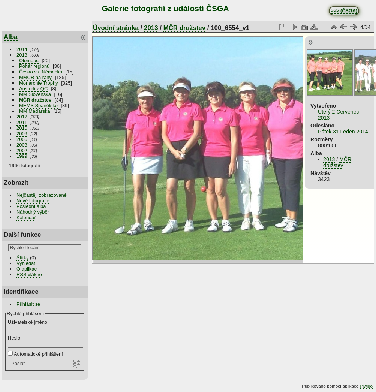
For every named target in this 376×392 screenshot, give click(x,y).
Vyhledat (25, 263)
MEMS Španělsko (38, 105)
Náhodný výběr (32, 212)
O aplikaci (27, 269)
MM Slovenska (35, 94)
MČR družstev (35, 100)
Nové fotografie (32, 200)
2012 (21, 117)
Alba (11, 36)
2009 (21, 133)
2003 (21, 145)
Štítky (22, 257)
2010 (21, 128)
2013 (21, 55)
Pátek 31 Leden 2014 (343, 132)
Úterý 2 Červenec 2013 (338, 115)
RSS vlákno (29, 274)
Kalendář (26, 217)
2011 (21, 122)
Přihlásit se (28, 304)
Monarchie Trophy (38, 83)
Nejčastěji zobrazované (41, 195)
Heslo (14, 338)
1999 (21, 156)
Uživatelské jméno (27, 322)
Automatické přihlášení (35, 354)
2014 (21, 49)
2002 (21, 150)
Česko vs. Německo (40, 72)
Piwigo (366, 385)
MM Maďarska (34, 111)
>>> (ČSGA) (344, 10)
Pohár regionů (34, 66)
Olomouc (29, 60)
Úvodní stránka (116, 27)
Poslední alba (31, 206)
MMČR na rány (35, 77)
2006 (21, 139)
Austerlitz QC (33, 88)
